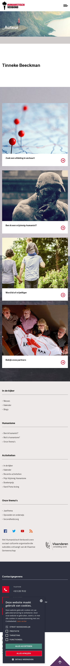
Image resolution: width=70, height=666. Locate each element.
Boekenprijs (8, 482)
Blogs (5, 409)
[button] (24, 659)
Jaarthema (7, 510)
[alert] (24, 630)
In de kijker (7, 465)
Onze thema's (9, 441)
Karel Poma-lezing (10, 486)
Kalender (6, 405)
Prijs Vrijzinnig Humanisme (14, 478)
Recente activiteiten (12, 474)
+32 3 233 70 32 (19, 591)
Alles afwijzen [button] (24, 653)
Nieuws (6, 401)
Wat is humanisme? (11, 437)
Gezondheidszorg (10, 519)
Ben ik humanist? (10, 433)
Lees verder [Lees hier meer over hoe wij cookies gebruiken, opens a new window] (22, 621)
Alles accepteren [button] (23, 646)
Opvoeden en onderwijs (13, 515)
